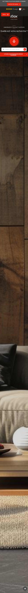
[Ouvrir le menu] (5, 14)
